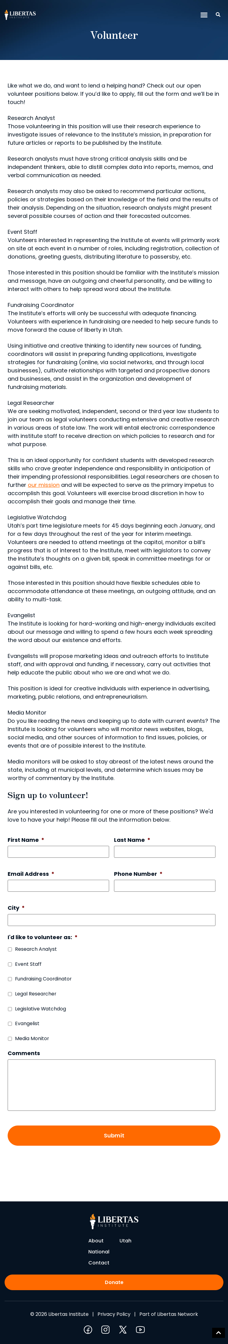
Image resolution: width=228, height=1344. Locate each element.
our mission (44, 485)
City (16, 907)
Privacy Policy (114, 1314)
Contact (98, 1262)
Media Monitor (32, 1038)
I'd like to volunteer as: (43, 937)
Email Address (31, 873)
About (96, 1240)
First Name (26, 839)
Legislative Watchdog (40, 1008)
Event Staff (28, 964)
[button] (204, 15)
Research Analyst (36, 949)
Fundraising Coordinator (43, 978)
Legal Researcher (35, 993)
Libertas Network (177, 1314)
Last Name (132, 839)
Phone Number (138, 873)
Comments (24, 1053)
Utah (125, 1240)
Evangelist (27, 1023)
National (98, 1251)
